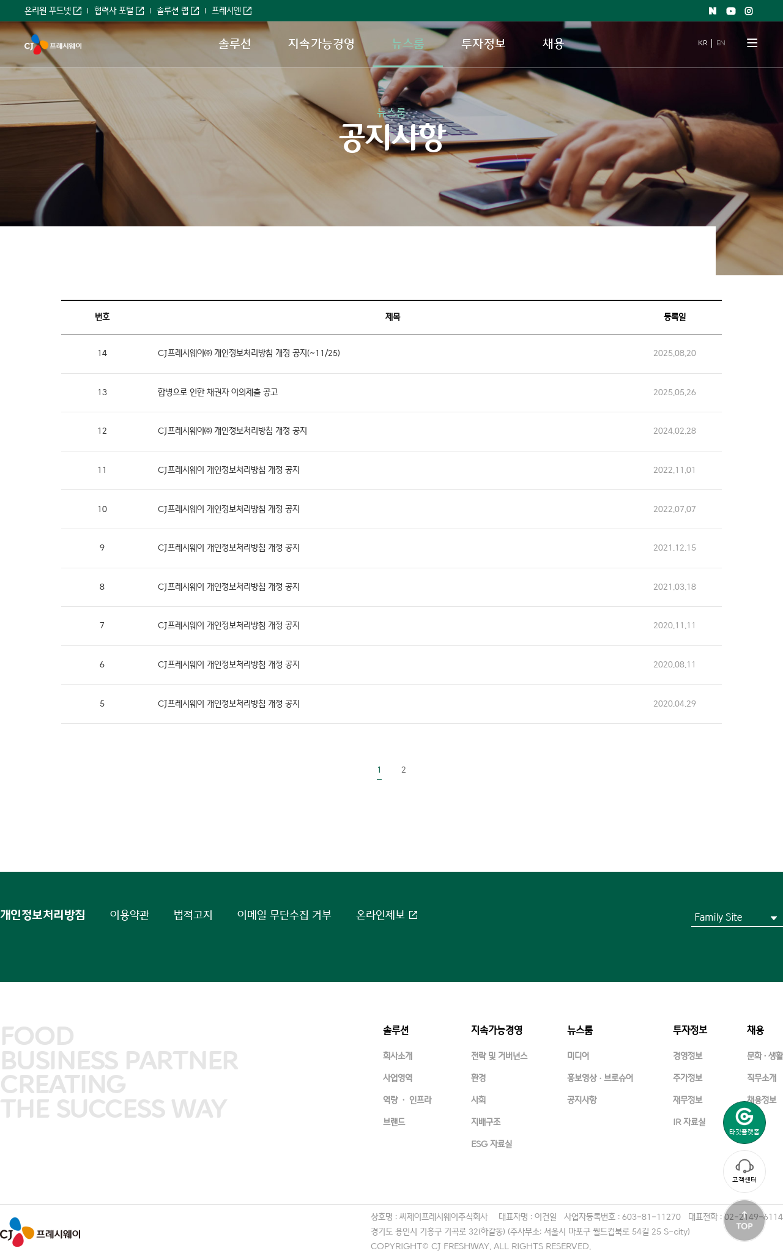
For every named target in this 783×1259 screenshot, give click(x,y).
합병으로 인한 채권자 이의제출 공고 (218, 392)
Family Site (718, 917)
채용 (554, 44)
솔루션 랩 (172, 11)
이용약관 (129, 915)
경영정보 (687, 1056)
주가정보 (687, 1078)
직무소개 (761, 1078)
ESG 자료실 (491, 1144)
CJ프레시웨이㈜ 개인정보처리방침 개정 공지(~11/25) (249, 353)
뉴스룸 (408, 44)
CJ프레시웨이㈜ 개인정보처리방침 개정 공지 (232, 431)
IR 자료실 (689, 1122)
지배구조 (485, 1122)
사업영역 (397, 1078)
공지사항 (581, 1100)
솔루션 (234, 44)
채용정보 (761, 1100)
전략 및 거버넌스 (499, 1056)
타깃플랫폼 (744, 1121)
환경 (478, 1078)
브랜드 (394, 1122)
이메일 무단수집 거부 (284, 915)
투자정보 (483, 44)
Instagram (749, 11)
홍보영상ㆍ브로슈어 (600, 1078)
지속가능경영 (321, 44)
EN (720, 43)
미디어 (578, 1056)
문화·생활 (765, 1056)
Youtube (731, 11)
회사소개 (397, 1056)
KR (702, 43)
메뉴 (752, 43)
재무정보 (687, 1100)
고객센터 (744, 1171)
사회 (478, 1100)
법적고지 (193, 915)
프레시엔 (226, 11)
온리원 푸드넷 (47, 11)
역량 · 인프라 (407, 1100)
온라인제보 (380, 915)
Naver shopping (712, 11)
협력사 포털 (113, 11)
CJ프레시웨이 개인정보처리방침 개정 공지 (229, 470)
